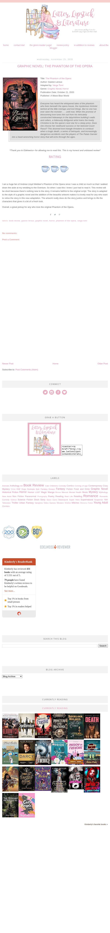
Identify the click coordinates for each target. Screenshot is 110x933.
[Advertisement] (44, 337)
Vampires (39, 503)
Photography (42, 496)
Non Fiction (18, 496)
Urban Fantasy (26, 503)
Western (60, 503)
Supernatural (87, 499)
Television (6, 503)
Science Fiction (25, 499)
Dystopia (31, 489)
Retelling (78, 496)
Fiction (69, 489)
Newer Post (7, 363)
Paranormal (30, 496)
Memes (58, 492)
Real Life (68, 496)
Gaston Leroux (28, 221)
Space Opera (51, 500)
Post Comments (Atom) (27, 369)
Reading (60, 496)
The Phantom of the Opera (58, 78)
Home (6, 45)
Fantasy (60, 488)
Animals (5, 486)
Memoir (65, 492)
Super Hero (74, 500)
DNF (18, 489)
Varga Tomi (57, 85)
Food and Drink (82, 489)
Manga (51, 492)
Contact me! (19, 45)
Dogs (24, 489)
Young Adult (101, 502)
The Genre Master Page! (41, 45)
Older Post (103, 363)
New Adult (7, 496)
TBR (106, 500)
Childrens (54, 486)
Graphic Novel (54, 88)
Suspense (98, 500)
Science (13, 500)
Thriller (15, 503)
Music (85, 492)
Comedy (62, 486)
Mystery (93, 492)
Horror (65, 88)
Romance (90, 496)
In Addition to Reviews (84, 45)
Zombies (6, 506)
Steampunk (63, 500)
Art (21, 486)
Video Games (50, 503)
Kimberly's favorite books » (96, 824)
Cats (47, 486)
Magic (44, 492)
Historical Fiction (10, 492)
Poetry (51, 496)
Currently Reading (55, 708)
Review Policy (63, 45)
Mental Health (75, 492)
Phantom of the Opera (66, 221)
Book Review (14, 221)
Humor (31, 492)
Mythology (103, 492)
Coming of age (81, 486)
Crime (13, 489)
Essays (52, 489)
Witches (75, 503)
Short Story (39, 499)
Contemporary (95, 485)
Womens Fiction (86, 503)
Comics (70, 485)
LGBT (37, 492)
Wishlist (68, 503)
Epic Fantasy (42, 489)
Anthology (15, 485)
